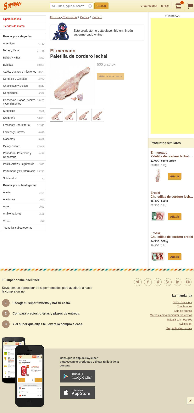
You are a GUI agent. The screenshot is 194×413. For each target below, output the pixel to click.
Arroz (23, 221)
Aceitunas (23, 200)
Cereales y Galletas (23, 79)
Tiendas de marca (14, 26)
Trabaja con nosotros (179, 319)
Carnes (84, 17)
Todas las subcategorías (17, 227)
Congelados (23, 93)
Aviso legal (185, 323)
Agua (23, 207)
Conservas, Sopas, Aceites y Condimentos (23, 101)
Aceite (23, 193)
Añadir (174, 176)
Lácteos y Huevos (23, 133)
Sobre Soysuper (182, 302)
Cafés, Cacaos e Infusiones (23, 72)
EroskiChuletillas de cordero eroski (172, 235)
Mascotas (23, 139)
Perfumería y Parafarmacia (23, 172)
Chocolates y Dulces (23, 86)
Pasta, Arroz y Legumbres (23, 164)
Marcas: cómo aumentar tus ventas (171, 315)
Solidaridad (23, 179)
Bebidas (23, 65)
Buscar (101, 6)
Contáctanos (184, 306)
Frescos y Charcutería (63, 17)
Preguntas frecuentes (179, 328)
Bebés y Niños (23, 58)
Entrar (165, 5)
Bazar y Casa (23, 51)
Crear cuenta (149, 5)
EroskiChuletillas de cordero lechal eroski (172, 194)
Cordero (97, 17)
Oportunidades (12, 18)
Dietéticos (23, 111)
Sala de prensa (183, 310)
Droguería (23, 118)
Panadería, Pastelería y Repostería (23, 155)
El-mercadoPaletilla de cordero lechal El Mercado (172, 154)
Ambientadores (23, 214)
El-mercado (62, 50)
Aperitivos (23, 44)
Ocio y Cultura (23, 147)
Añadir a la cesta (110, 76)
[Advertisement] (172, 76)
